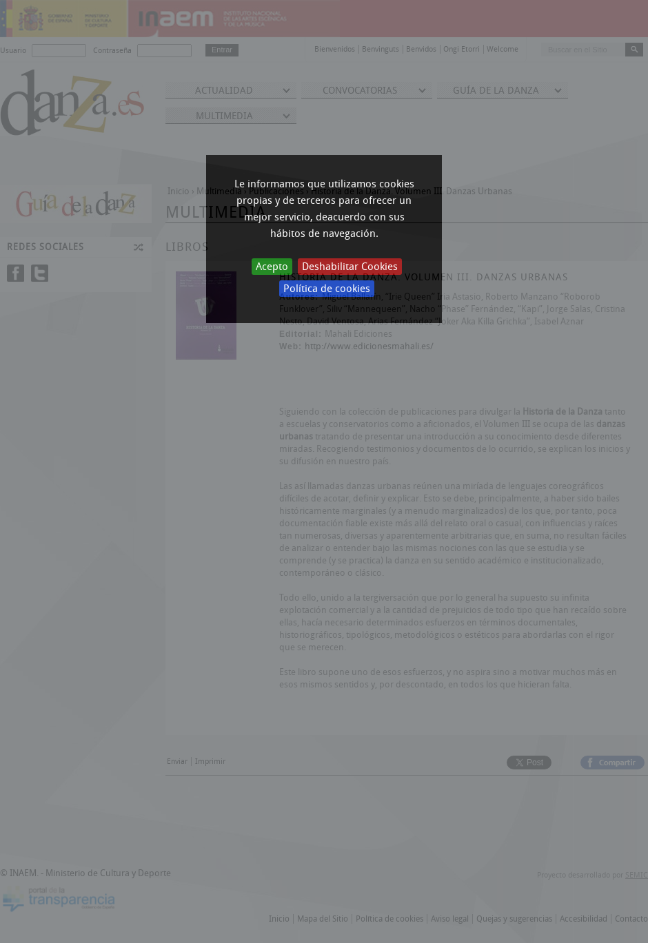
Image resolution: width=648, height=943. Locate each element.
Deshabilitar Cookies (350, 266)
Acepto (272, 266)
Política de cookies (326, 288)
